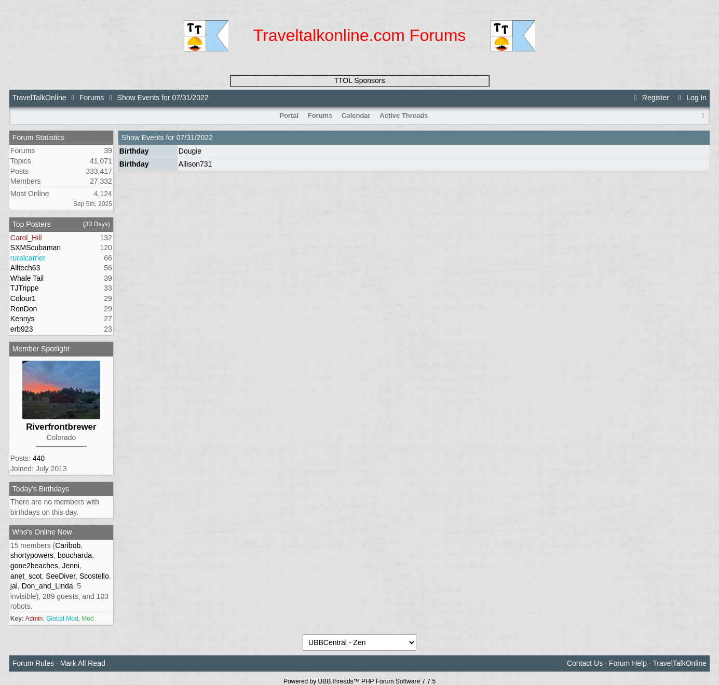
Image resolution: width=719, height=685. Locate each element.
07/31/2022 (195, 137)
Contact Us (585, 663)
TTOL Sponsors (359, 80)
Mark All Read (82, 663)
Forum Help (628, 663)
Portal (289, 115)
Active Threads (403, 115)
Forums (91, 97)
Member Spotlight (41, 349)
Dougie (190, 151)
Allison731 (195, 164)
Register (650, 97)
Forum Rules (33, 663)
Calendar (356, 115)
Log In (691, 97)
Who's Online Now (42, 532)
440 (39, 458)
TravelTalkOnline (39, 97)
